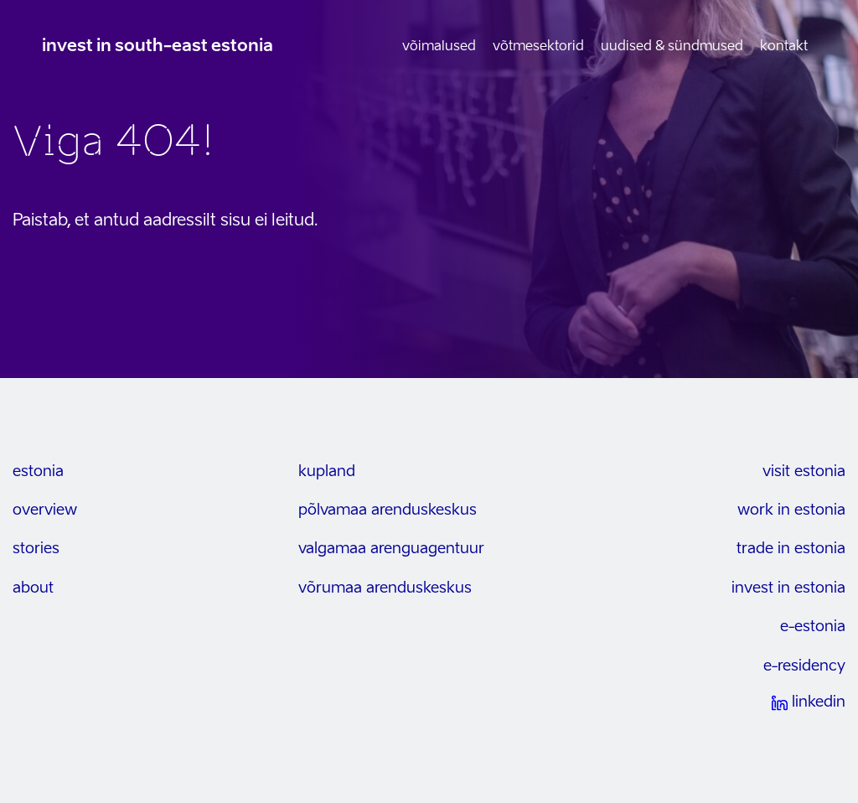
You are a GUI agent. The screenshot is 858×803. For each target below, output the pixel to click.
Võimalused (439, 47)
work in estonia (791, 510)
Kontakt (784, 47)
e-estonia (812, 627)
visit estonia (803, 471)
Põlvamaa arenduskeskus (387, 510)
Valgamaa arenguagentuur (391, 549)
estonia (38, 471)
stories (36, 549)
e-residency (804, 666)
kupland (326, 471)
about (33, 588)
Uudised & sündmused (672, 47)
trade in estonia (791, 549)
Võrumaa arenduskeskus (385, 588)
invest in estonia (788, 588)
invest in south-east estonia (157, 47)
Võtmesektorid (538, 47)
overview (45, 510)
